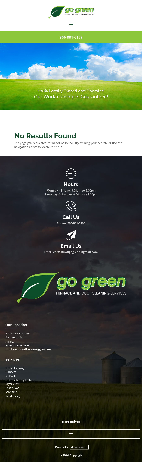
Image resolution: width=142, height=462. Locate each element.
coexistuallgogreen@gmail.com (75, 252)
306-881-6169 (71, 37)
